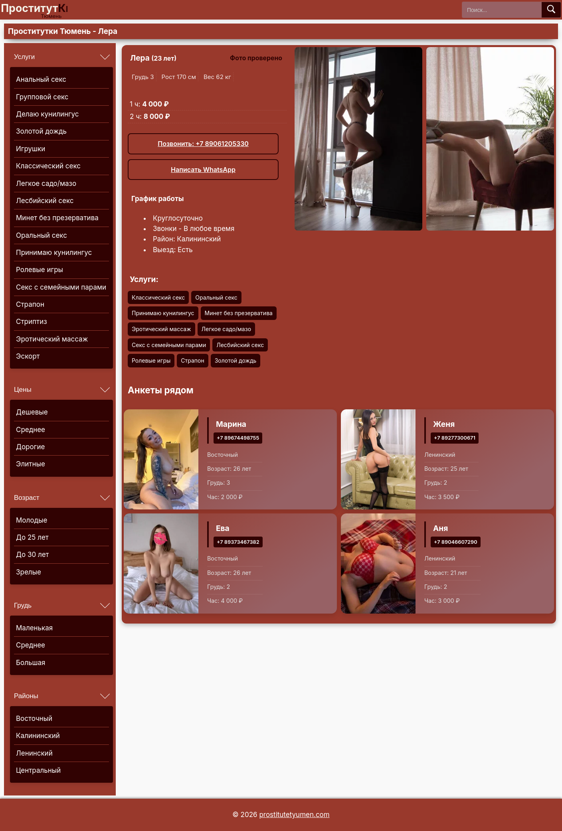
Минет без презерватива (57, 218)
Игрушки (30, 149)
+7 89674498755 (238, 437)
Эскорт (28, 356)
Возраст (27, 497)
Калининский (38, 736)
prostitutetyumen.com (294, 815)
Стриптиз (31, 322)
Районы (26, 696)
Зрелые (28, 572)
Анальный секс (41, 79)
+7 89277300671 (454, 437)
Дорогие (30, 447)
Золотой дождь (41, 131)
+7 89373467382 (238, 542)
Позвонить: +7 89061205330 (203, 144)
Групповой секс (42, 97)
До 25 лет (32, 537)
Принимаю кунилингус (54, 253)
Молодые (31, 520)
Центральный (38, 770)
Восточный (34, 718)
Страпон (30, 304)
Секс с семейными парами (61, 287)
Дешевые (32, 412)
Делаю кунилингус (47, 114)
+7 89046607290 (455, 542)
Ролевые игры (39, 270)
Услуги (24, 57)
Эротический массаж (52, 339)
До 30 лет (32, 555)
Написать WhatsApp (203, 170)
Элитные (30, 464)
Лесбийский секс (45, 201)
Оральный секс (41, 235)
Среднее (30, 430)
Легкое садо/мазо (46, 184)
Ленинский (34, 753)
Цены (23, 389)
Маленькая (34, 628)
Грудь (23, 605)
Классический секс (48, 166)
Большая (30, 663)
